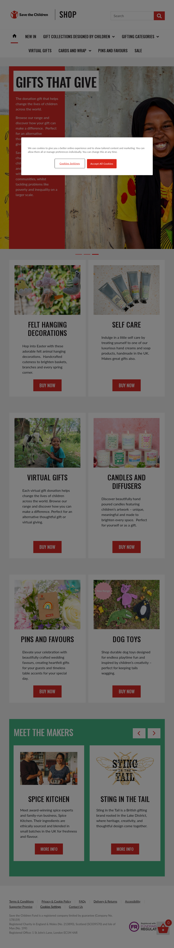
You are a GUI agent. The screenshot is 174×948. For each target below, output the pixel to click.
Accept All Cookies (102, 163)
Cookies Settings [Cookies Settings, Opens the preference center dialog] (70, 163)
